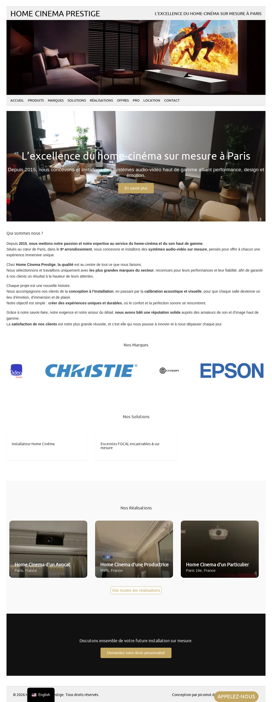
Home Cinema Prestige (55, 14)
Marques (56, 100)
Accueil (17, 100)
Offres (123, 100)
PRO (136, 100)
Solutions (77, 100)
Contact (172, 100)
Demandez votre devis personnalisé (136, 653)
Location (151, 100)
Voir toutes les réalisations (136, 590)
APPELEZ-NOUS (236, 696)
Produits (36, 100)
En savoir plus (136, 188)
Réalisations (101, 100)
